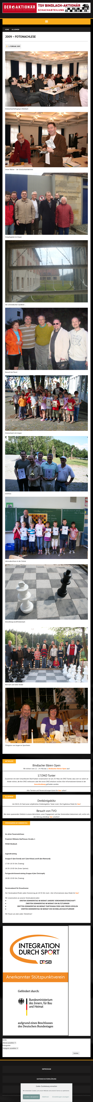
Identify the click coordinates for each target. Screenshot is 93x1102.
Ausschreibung (40, 782)
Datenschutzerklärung (46, 1077)
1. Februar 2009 (14, 47)
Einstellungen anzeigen (60, 1097)
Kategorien (7, 1044)
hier (60, 788)
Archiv (5, 1038)
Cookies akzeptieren (31, 1097)
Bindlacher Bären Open (58, 766)
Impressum (46, 1067)
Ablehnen (45, 1097)
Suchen (75, 1051)
